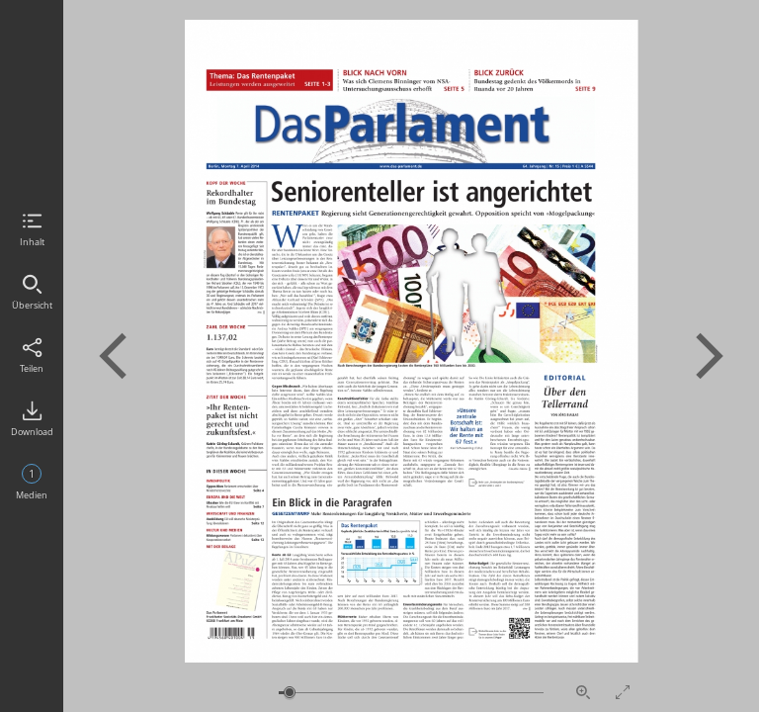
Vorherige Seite (112, 356)
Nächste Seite (709, 356)
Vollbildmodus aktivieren (622, 692)
